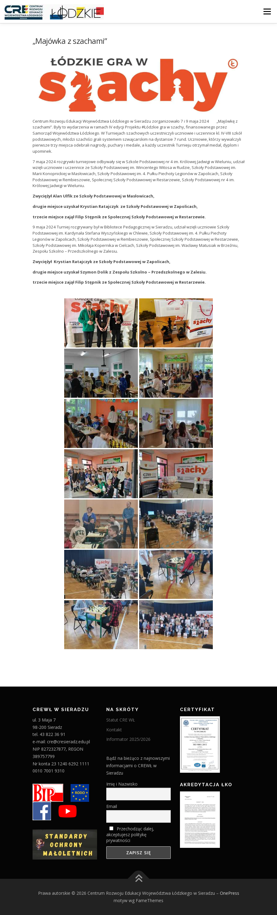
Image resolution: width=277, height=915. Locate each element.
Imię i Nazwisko (122, 784)
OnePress (229, 893)
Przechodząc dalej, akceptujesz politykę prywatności (130, 834)
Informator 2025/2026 (128, 739)
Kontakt (114, 730)
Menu (267, 11)
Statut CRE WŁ (120, 720)
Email (111, 806)
